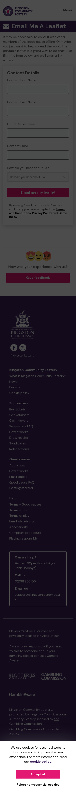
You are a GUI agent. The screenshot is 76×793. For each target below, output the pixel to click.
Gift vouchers (19, 415)
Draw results (18, 437)
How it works (18, 432)
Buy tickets (17, 409)
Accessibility (18, 527)
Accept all (38, 774)
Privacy (14, 387)
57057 (14, 734)
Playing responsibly (23, 538)
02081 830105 (25, 581)
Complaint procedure (25, 533)
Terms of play (19, 515)
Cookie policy (19, 393)
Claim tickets (18, 420)
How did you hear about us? (28, 168)
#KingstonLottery (22, 355)
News (13, 381)
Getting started (21, 488)
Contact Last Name (21, 102)
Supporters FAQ (21, 426)
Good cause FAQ (21, 482)
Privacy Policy (42, 213)
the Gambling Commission (34, 721)
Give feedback (38, 277)
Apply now (17, 465)
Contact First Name (21, 80)
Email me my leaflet (38, 192)
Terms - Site (18, 510)
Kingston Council (42, 714)
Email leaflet (18, 477)
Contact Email (17, 146)
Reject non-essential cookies (38, 784)
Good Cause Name (21, 124)
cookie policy (40, 761)
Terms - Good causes (25, 504)
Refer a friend (19, 449)
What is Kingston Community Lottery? (37, 376)
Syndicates (17, 443)
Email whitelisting (21, 521)
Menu (65, 10)
